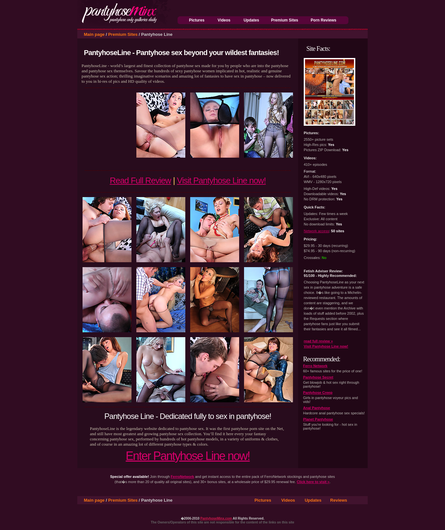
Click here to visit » (313, 482)
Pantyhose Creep (317, 392)
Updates (251, 20)
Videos (224, 20)
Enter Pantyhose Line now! (188, 456)
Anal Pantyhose (316, 408)
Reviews (338, 500)
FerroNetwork (182, 477)
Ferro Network (315, 366)
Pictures (196, 20)
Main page (94, 34)
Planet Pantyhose (318, 419)
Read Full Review (140, 180)
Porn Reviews (323, 20)
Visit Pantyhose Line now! (221, 180)
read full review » (318, 341)
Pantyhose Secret (318, 377)
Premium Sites (284, 20)
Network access (316, 231)
